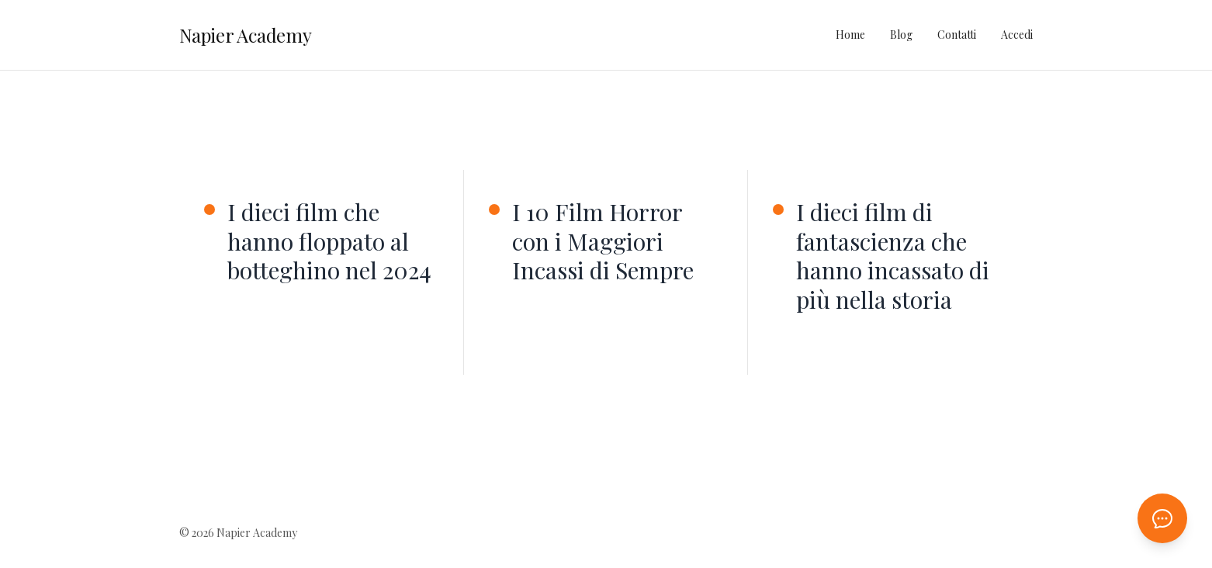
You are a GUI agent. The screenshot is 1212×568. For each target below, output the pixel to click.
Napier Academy (245, 35)
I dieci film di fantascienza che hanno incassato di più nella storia (892, 256)
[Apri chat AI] (1162, 518)
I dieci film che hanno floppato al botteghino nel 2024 (329, 242)
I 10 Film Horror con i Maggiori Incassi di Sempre (603, 242)
